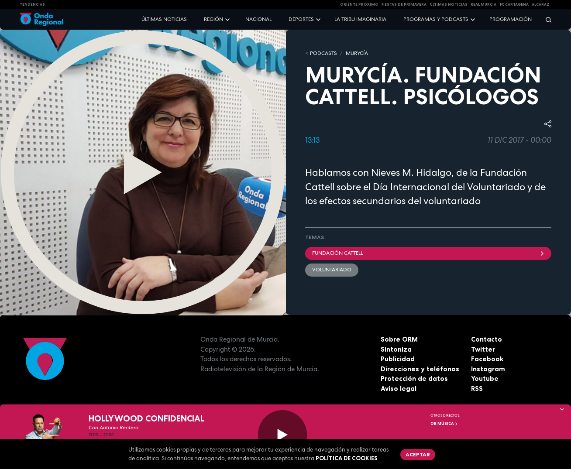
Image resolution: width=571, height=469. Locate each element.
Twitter (483, 349)
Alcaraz (541, 4)
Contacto (486, 339)
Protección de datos (414, 378)
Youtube (485, 378)
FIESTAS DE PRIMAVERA (404, 4)
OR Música (444, 423)
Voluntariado (331, 269)
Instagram (488, 369)
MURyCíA (357, 53)
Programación (510, 19)
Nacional (258, 19)
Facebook (487, 359)
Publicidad (398, 359)
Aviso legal (398, 388)
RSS (477, 388)
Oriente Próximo (359, 4)
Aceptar (418, 454)
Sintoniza (396, 349)
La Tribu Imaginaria (360, 19)
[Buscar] (545, 19)
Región (213, 19)
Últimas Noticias (449, 4)
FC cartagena (514, 4)
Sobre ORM (399, 339)
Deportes (301, 19)
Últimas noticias (164, 19)
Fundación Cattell (428, 253)
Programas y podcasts (435, 19)
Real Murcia (483, 4)
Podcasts (323, 53)
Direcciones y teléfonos (420, 369)
